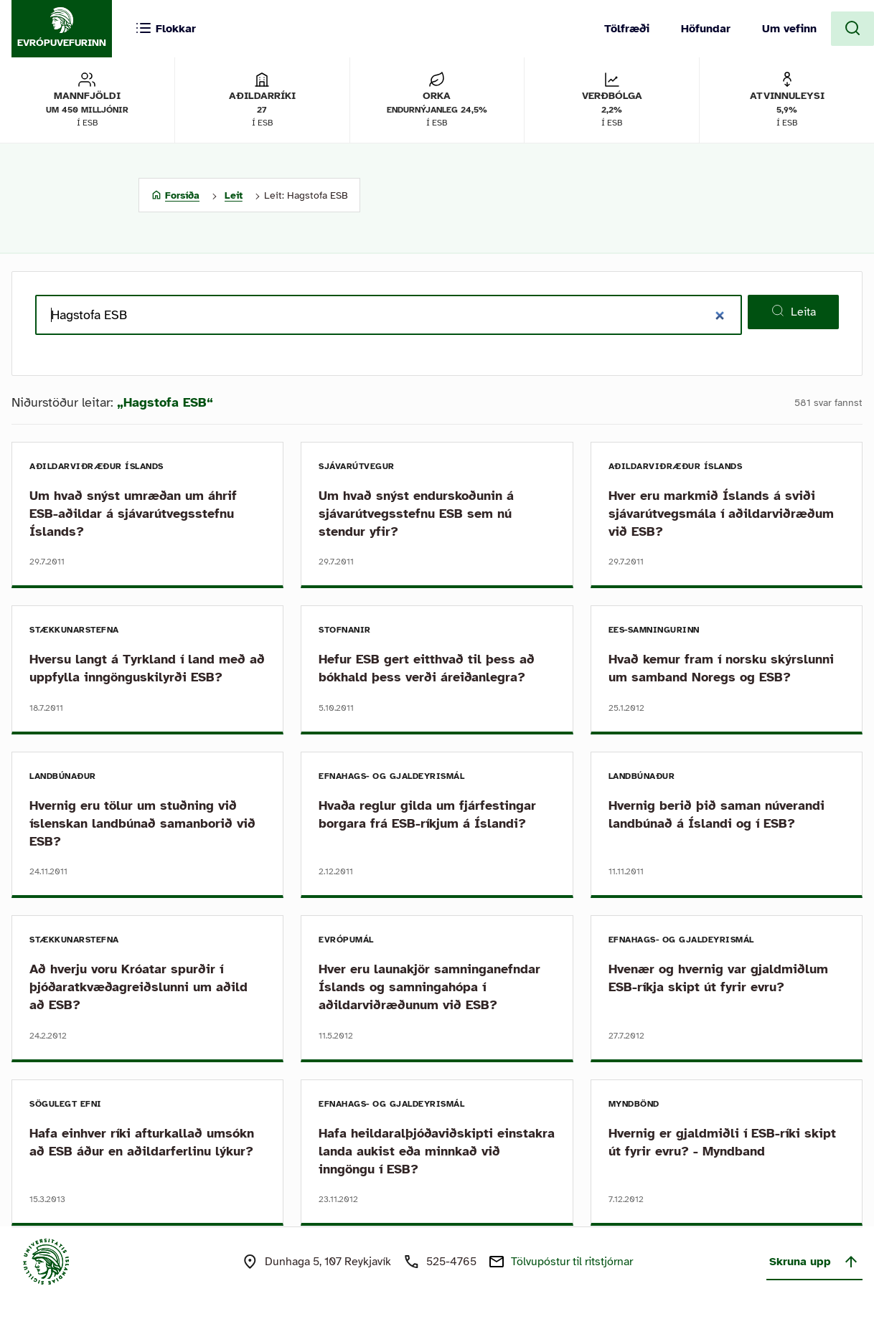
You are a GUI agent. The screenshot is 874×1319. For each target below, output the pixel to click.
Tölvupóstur (572, 1261)
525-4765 (451, 1261)
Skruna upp (814, 1261)
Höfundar (705, 29)
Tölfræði (626, 29)
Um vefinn (789, 29)
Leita (793, 311)
